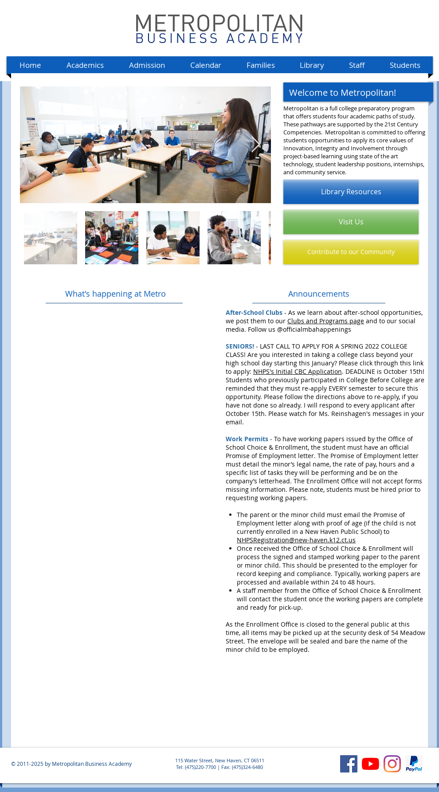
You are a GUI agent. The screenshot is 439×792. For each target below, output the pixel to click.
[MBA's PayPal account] (414, 763)
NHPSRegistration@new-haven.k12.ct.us (296, 540)
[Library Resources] (351, 192)
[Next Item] (256, 144)
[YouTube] (370, 763)
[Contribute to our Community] (351, 252)
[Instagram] (392, 763)
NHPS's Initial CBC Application (297, 371)
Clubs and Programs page (325, 321)
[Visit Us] (351, 222)
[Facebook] (348, 763)
